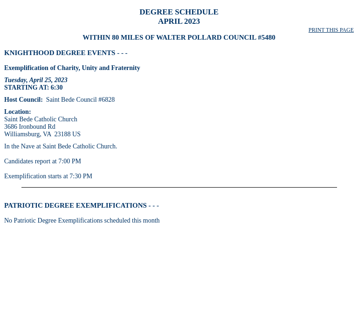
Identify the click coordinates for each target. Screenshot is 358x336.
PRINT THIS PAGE (331, 30)
